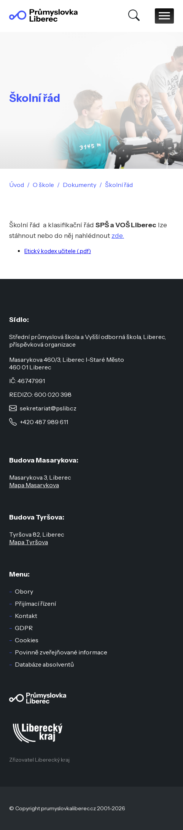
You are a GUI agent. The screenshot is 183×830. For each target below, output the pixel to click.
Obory (24, 591)
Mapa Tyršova (28, 542)
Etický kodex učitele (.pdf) (57, 251)
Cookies (26, 640)
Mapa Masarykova (34, 485)
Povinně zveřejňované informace (61, 652)
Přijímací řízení (35, 603)
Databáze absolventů (44, 664)
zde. (117, 235)
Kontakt (26, 615)
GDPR (24, 628)
